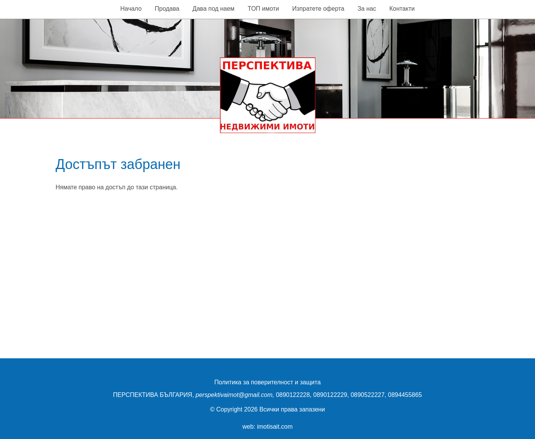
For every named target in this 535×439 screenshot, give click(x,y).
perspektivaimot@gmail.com (234, 395)
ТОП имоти (263, 8)
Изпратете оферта (318, 8)
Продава (167, 8)
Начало (131, 8)
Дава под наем (213, 8)
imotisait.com (275, 426)
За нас (366, 8)
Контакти (402, 8)
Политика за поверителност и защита (267, 382)
